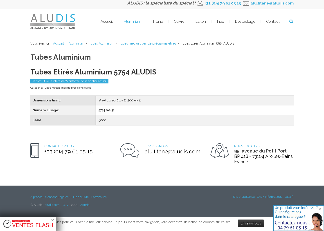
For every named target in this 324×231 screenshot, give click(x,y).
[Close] (320, 209)
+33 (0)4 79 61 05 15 (222, 3)
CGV (66, 204)
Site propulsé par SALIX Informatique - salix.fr (263, 196)
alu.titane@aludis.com (272, 3)
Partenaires (98, 197)
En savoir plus (251, 223)
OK (291, 21)
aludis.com (52, 204)
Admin (85, 204)
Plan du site (81, 197)
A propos (36, 197)
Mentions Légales (56, 197)
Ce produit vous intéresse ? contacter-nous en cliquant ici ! (69, 81)
